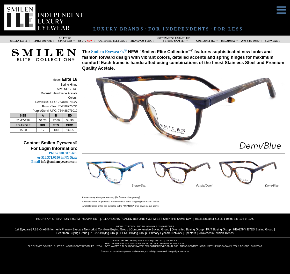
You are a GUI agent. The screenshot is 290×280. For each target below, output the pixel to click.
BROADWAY (228, 40)
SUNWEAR (271, 40)
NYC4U (85, 40)
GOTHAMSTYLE (205, 40)
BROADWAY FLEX (141, 40)
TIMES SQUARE (42, 40)
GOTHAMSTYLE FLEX (111, 40)
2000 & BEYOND (250, 40)
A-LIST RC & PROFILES (65, 39)
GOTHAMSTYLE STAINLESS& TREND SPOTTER (173, 39)
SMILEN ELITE (19, 40)
